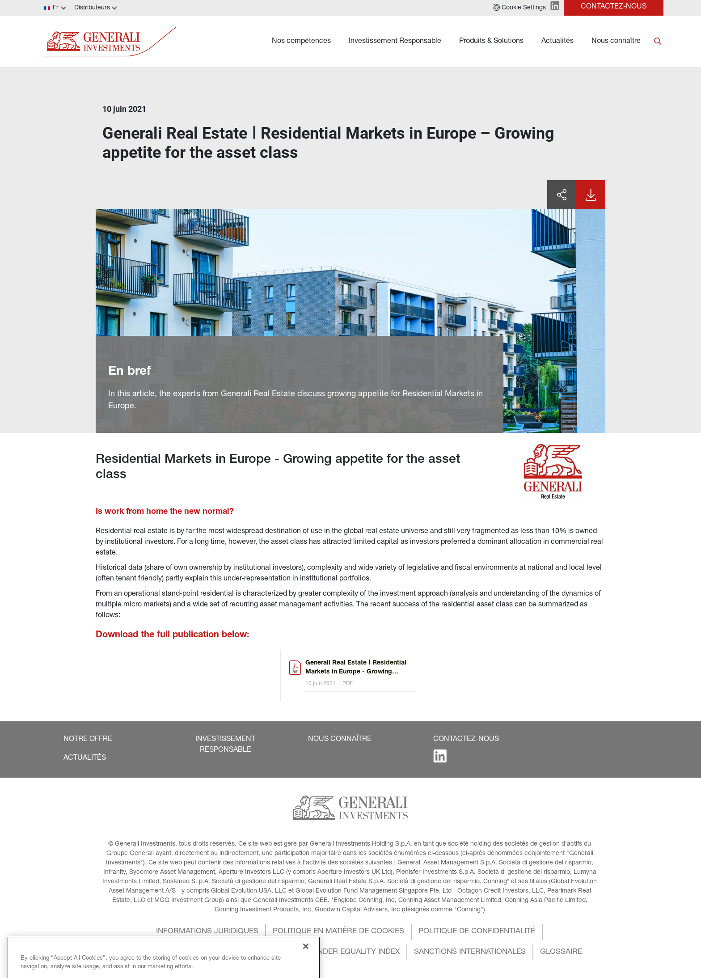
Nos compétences (301, 41)
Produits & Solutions (491, 41)
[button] (519, 8)
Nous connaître (616, 41)
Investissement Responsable (395, 41)
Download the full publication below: (172, 635)
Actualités (557, 41)
